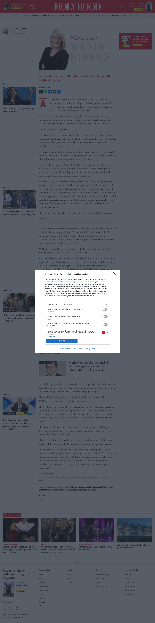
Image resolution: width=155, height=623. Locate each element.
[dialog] (77, 311)
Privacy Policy (90, 349)
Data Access (77, 349)
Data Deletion (65, 349)
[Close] (115, 274)
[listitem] (77, 304)
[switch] (105, 309)
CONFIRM (62, 341)
